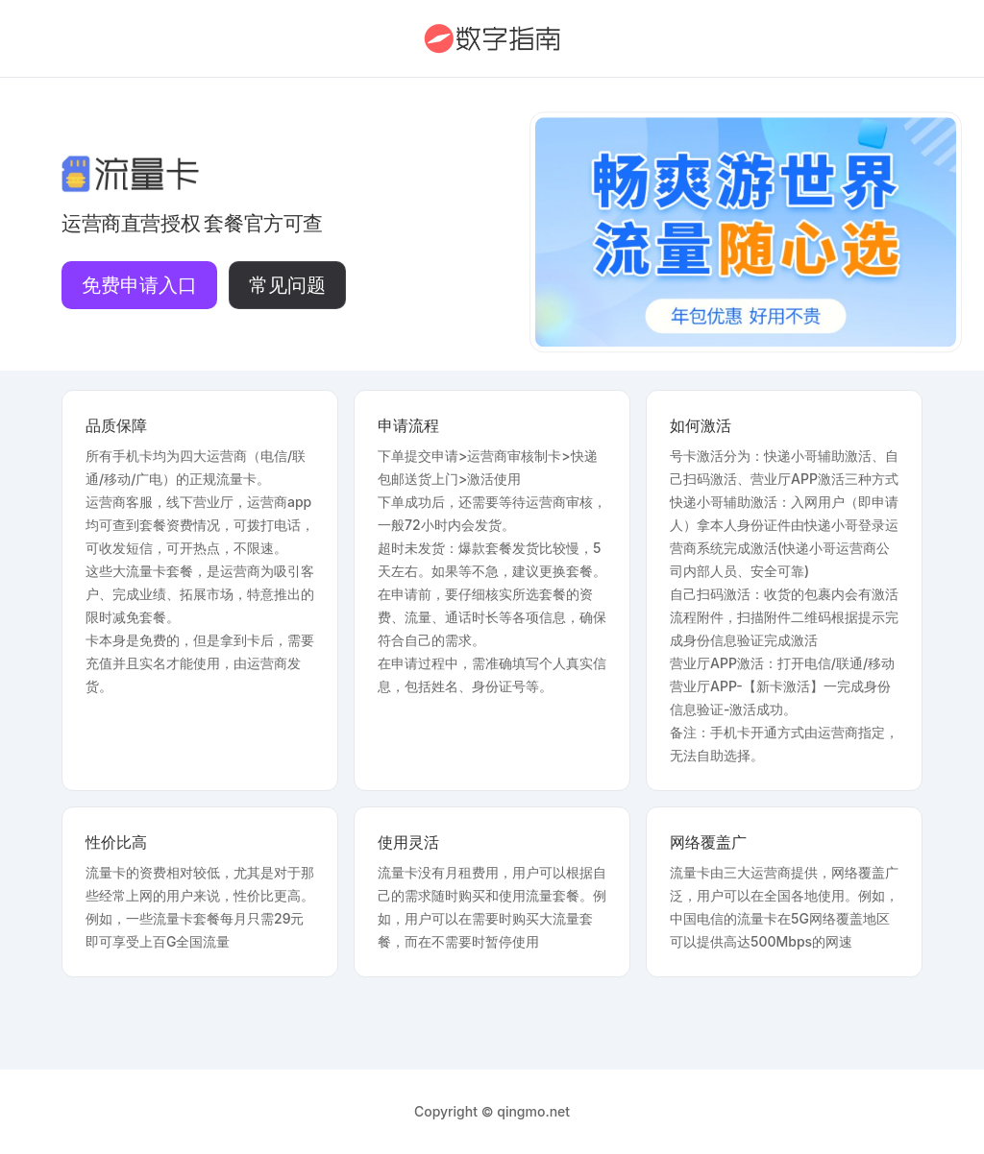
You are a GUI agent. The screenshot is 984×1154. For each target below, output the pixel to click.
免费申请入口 (139, 285)
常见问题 (287, 285)
